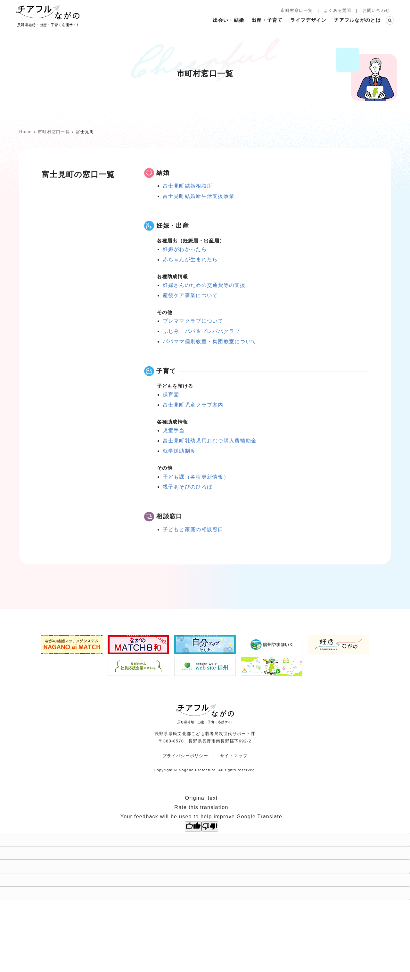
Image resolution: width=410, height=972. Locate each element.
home (25, 131)
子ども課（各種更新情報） (196, 477)
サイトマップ (234, 755)
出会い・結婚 (228, 20)
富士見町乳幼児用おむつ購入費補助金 (210, 440)
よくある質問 (337, 10)
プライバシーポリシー (185, 755)
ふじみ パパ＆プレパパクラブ (201, 331)
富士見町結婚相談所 (188, 186)
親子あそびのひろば (188, 487)
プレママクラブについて (193, 321)
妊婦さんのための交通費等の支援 (204, 285)
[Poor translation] (209, 826)
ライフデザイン (308, 20)
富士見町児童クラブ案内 (193, 405)
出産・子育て (267, 20)
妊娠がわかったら (185, 249)
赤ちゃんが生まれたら (190, 259)
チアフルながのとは (357, 20)
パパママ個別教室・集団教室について (210, 341)
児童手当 (174, 430)
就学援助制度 (179, 451)
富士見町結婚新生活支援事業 (199, 196)
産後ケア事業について (190, 295)
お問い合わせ (376, 10)
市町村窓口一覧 (297, 10)
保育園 (171, 394)
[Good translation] (193, 826)
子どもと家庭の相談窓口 (193, 529)
